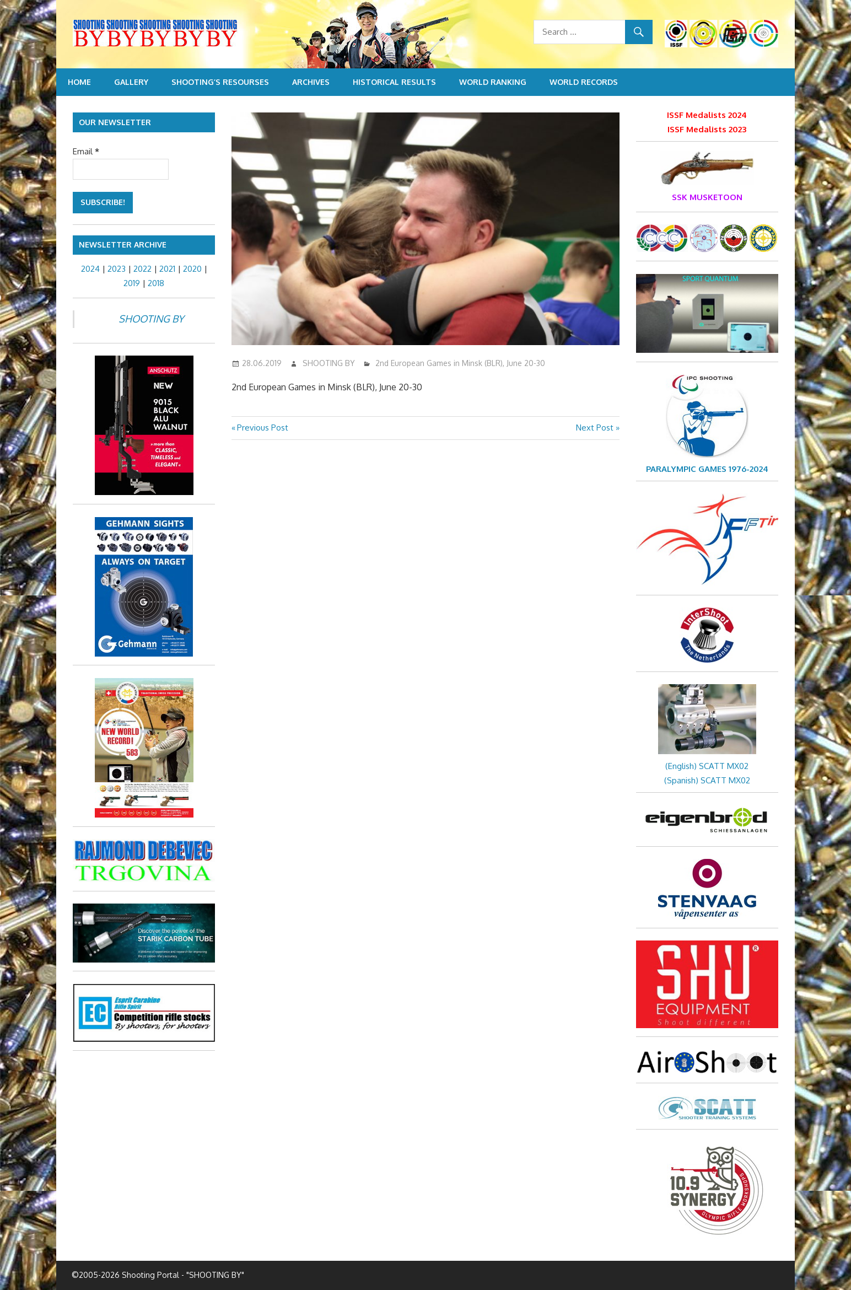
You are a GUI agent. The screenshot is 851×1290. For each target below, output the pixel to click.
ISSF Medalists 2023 (706, 129)
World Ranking (492, 82)
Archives (311, 82)
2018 (156, 283)
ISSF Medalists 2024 (707, 115)
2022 (142, 269)
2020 (192, 269)
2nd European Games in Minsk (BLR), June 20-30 (460, 363)
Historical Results (394, 82)
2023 (116, 269)
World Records (584, 82)
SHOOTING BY (329, 363)
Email (86, 151)
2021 (167, 269)
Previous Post (262, 427)
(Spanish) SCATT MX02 (707, 780)
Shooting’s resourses (220, 82)
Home (79, 82)
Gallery (131, 82)
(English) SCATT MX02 (706, 766)
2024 (90, 269)
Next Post (594, 427)
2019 (131, 283)
